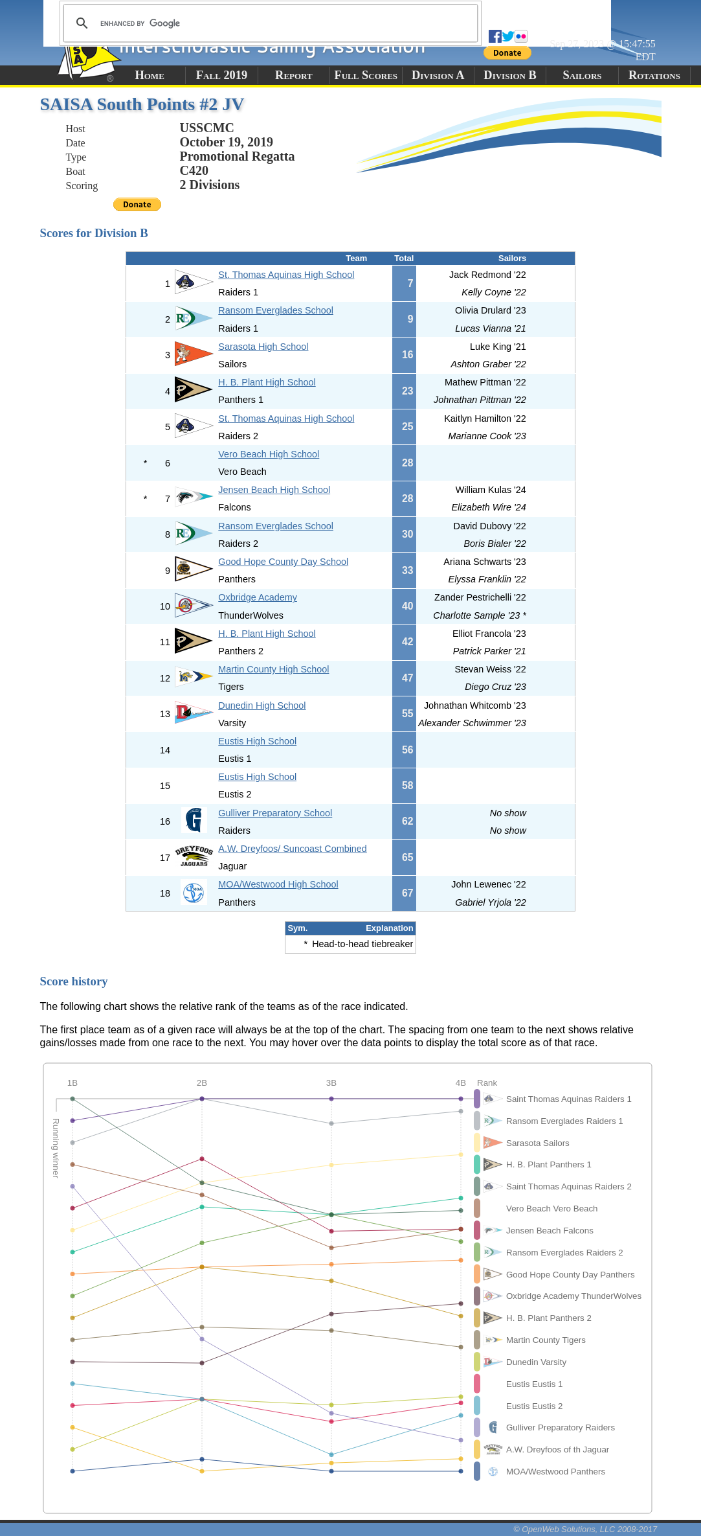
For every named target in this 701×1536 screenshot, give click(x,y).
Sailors (581, 75)
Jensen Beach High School (274, 490)
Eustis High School (257, 741)
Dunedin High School (262, 705)
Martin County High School (273, 669)
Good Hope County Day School (283, 561)
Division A (438, 75)
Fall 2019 (221, 75)
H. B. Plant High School (266, 382)
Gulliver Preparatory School (275, 813)
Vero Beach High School (268, 454)
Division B (510, 75)
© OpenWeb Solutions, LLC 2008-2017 (585, 1529)
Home (149, 75)
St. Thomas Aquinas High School (286, 274)
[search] (268, 23)
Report (294, 75)
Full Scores (366, 75)
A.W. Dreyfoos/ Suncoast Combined (292, 848)
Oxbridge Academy (257, 597)
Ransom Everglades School (275, 310)
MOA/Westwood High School (278, 884)
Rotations (654, 75)
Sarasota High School (263, 346)
